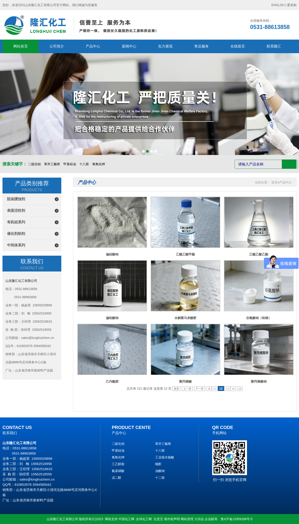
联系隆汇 (274, 46)
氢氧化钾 (98, 164)
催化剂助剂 (16, 234)
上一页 (187, 388)
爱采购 (292, 5)
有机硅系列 (16, 222)
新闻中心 (129, 46)
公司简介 (57, 46)
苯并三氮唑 (52, 164)
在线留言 (237, 46)
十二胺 (160, 477)
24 (239, 388)
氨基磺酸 (118, 471)
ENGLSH (278, 5)
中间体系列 (16, 245)
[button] (143, 151)
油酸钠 (160, 471)
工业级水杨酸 (164, 457)
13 (227, 388)
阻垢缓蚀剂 (16, 199)
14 (233, 388)
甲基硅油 (69, 164)
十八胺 (84, 164)
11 (214, 388)
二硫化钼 (34, 164)
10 (208, 388)
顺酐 (158, 464)
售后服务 (201, 46)
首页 (274, 182)
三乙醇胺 (118, 464)
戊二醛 (116, 477)
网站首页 (20, 46)
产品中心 (93, 46)
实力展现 (165, 46)
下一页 (199, 388)
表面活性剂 (16, 210)
